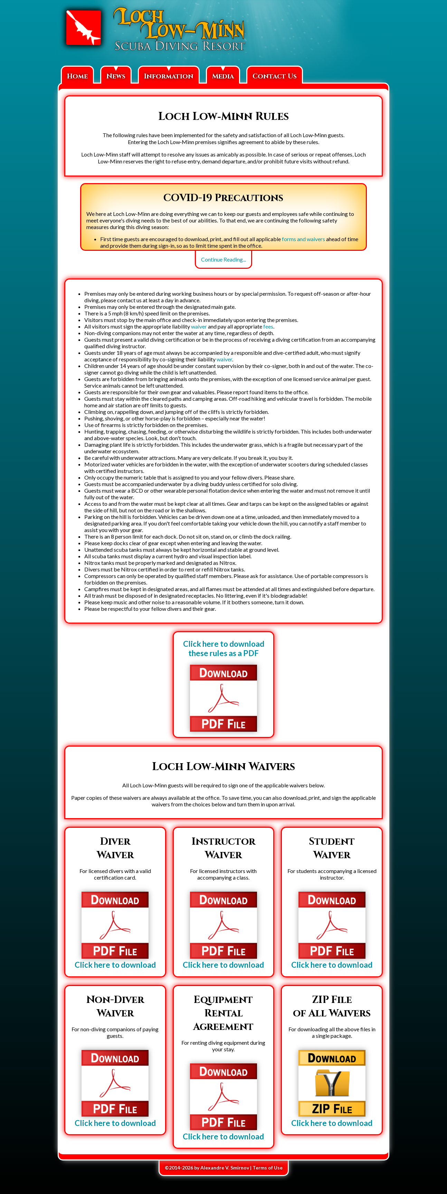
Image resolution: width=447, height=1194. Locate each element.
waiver (199, 326)
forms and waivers (303, 239)
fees (268, 326)
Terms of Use (268, 1168)
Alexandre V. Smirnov (224, 1168)
